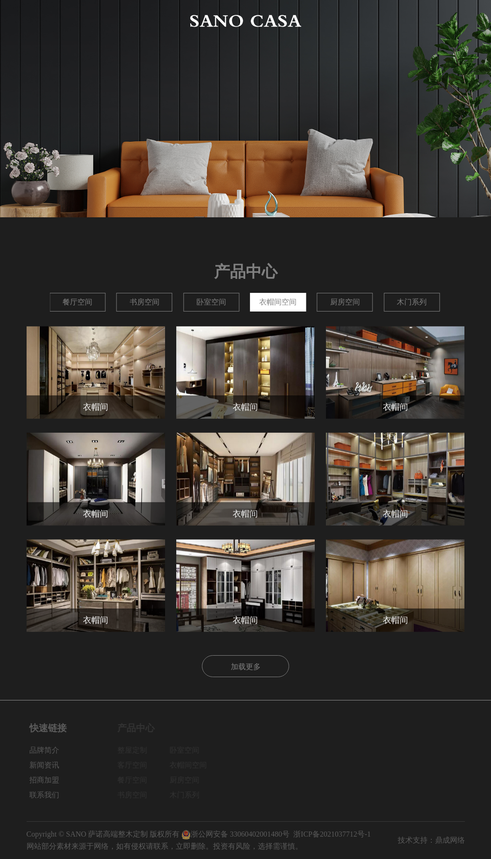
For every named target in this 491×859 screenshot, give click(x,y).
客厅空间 (144, 302)
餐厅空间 (211, 302)
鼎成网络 (450, 840)
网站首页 (41, 21)
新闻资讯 (361, 21)
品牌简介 (86, 21)
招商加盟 (405, 21)
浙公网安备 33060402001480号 (235, 834)
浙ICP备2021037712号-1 (332, 834)
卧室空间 (345, 302)
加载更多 (246, 666)
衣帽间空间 (411, 302)
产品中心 (130, 21)
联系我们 (449, 21)
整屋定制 (78, 302)
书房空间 (278, 302)
